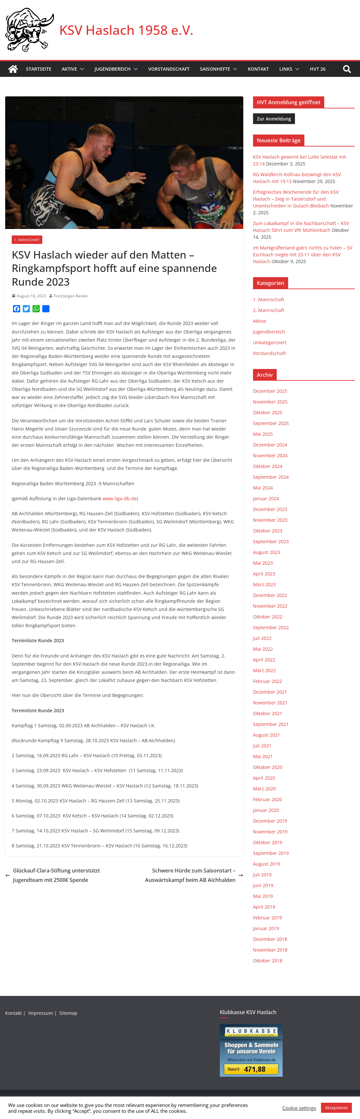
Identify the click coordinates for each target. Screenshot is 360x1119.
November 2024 (270, 455)
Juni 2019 (263, 885)
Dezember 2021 (270, 692)
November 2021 (270, 703)
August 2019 (266, 864)
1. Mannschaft (27, 239)
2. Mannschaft (268, 310)
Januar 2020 (266, 810)
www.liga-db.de (119, 498)
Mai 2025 (263, 434)
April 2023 (264, 574)
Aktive (69, 69)
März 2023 (264, 584)
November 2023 (270, 520)
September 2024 (271, 477)
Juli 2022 (262, 638)
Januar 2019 (266, 928)
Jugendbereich (113, 69)
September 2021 (271, 724)
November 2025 (270, 402)
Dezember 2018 (270, 939)
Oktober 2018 (267, 960)
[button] (80, 69)
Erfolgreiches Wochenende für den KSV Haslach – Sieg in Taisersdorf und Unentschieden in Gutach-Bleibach (296, 199)
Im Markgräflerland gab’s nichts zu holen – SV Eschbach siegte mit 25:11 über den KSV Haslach (302, 254)
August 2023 (266, 552)
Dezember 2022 (270, 595)
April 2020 (264, 778)
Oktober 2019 (267, 842)
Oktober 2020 (267, 767)
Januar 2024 (266, 498)
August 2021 (266, 735)
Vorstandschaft (169, 69)
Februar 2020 (267, 799)
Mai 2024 (263, 488)
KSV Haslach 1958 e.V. (126, 30)
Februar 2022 (267, 681)
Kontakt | (16, 1013)
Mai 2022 (263, 649)
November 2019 (270, 832)
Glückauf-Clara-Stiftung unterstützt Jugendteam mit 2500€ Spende (52, 875)
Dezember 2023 (270, 509)
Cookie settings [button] (299, 1108)
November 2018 (270, 950)
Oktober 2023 (267, 531)
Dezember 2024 (270, 445)
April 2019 (264, 907)
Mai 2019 (263, 896)
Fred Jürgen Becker (71, 296)
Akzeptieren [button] (336, 1108)
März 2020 (264, 789)
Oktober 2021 (267, 713)
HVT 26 (318, 69)
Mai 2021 (263, 756)
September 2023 (271, 541)
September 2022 (271, 627)
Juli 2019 (262, 874)
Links (285, 69)
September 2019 (271, 853)
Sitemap (69, 1013)
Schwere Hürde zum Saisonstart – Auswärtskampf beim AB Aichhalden (194, 875)
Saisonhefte (215, 69)
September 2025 (271, 423)
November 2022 (270, 606)
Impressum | (43, 1013)
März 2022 (264, 670)
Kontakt (258, 69)
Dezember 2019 (270, 821)
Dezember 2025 (270, 391)
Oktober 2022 (267, 617)
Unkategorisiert (270, 342)
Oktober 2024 (267, 466)
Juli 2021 (262, 746)
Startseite (38, 69)
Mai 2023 (263, 563)
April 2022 (264, 660)
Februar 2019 (267, 917)
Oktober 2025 (267, 412)
